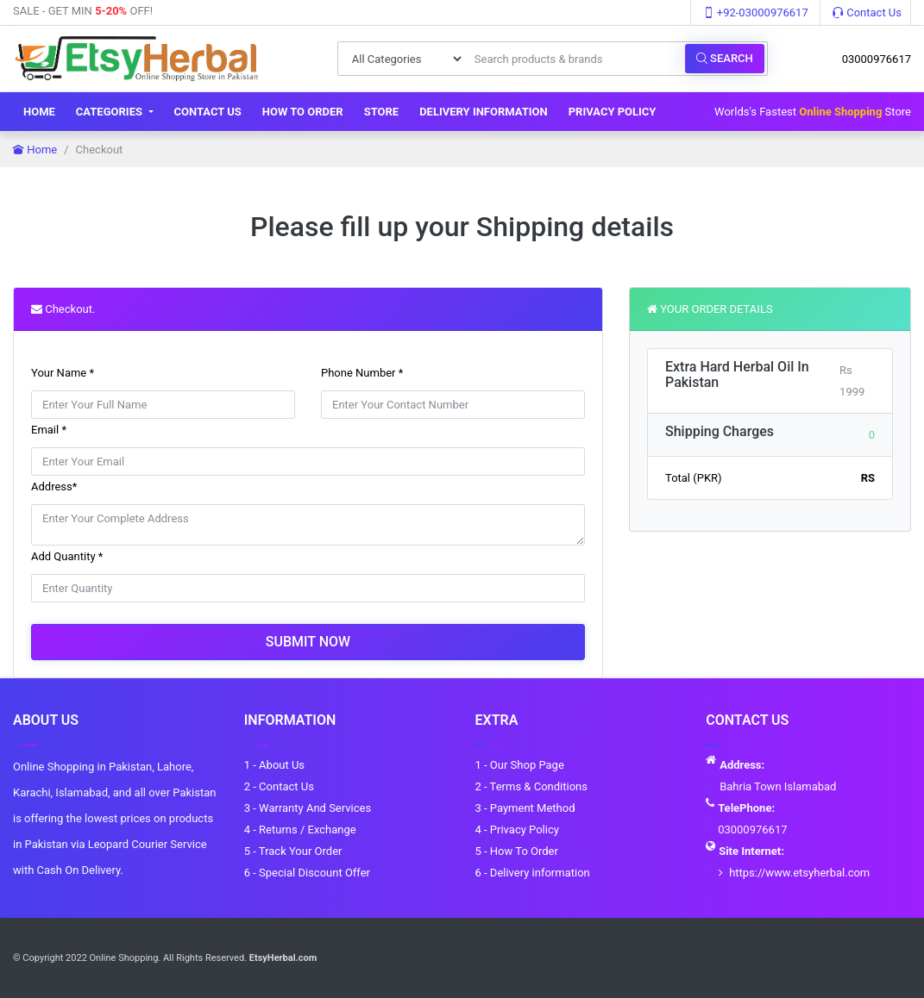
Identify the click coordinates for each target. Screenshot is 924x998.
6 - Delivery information (532, 872)
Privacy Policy (613, 111)
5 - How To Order (516, 851)
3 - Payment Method (525, 808)
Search (724, 58)
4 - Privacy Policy (517, 829)
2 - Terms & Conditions (531, 786)
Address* (54, 486)
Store (381, 111)
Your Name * (62, 372)
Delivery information (483, 111)
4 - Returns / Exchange (300, 829)
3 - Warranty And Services (307, 808)
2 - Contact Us (279, 786)
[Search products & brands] (575, 58)
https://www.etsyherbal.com (799, 872)
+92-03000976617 (755, 12)
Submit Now (308, 641)
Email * (48, 429)
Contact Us (867, 12)
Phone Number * (362, 372)
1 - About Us (274, 764)
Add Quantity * (67, 556)
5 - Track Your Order (293, 851)
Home (39, 111)
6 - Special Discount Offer (307, 872)
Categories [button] (110, 111)
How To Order (302, 111)
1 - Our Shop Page (519, 764)
